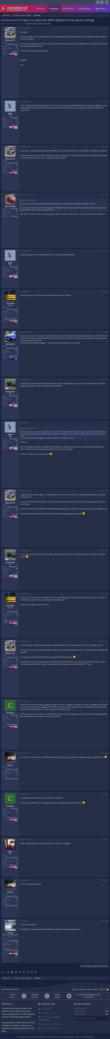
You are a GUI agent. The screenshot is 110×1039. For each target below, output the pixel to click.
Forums (55, 8)
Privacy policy (93, 989)
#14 (106, 701)
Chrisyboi (10, 713)
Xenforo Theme (84, 1037)
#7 (107, 332)
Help (103, 989)
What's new (69, 8)
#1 (107, 28)
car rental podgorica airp (88, 994)
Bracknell (15, 52)
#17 (106, 840)
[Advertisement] (64, 81)
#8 (107, 380)
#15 (106, 753)
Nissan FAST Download (50, 1028)
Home (41, 8)
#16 (106, 794)
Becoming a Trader (48, 1013)
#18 (106, 880)
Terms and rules (80, 989)
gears (29, 24)
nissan (35, 24)
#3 (107, 147)
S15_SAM (10, 303)
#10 (106, 491)
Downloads (86, 8)
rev (45, 24)
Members (102, 8)
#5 (107, 251)
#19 (106, 921)
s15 (49, 24)
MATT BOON (10, 206)
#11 (106, 550)
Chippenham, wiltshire (11, 319)
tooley (10, 933)
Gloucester (14, 216)
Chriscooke (10, 391)
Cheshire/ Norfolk (12, 724)
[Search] (107, 2)
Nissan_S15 (6, 24)
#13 (106, 641)
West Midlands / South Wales (11, 951)
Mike (10, 113)
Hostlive (71, 1037)
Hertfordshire (13, 865)
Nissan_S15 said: (27, 200)
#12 (106, 594)
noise (40, 24)
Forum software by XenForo (33, 1037)
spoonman (10, 344)
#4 (107, 195)
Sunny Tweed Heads (11, 779)
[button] (46, 9)
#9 (107, 423)
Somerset (15, 125)
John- (10, 851)
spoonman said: (27, 428)
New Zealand (13, 356)
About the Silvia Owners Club (52, 1024)
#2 (107, 102)
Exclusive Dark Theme (10, 989)
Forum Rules (45, 1009)
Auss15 (10, 765)
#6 (107, 291)
